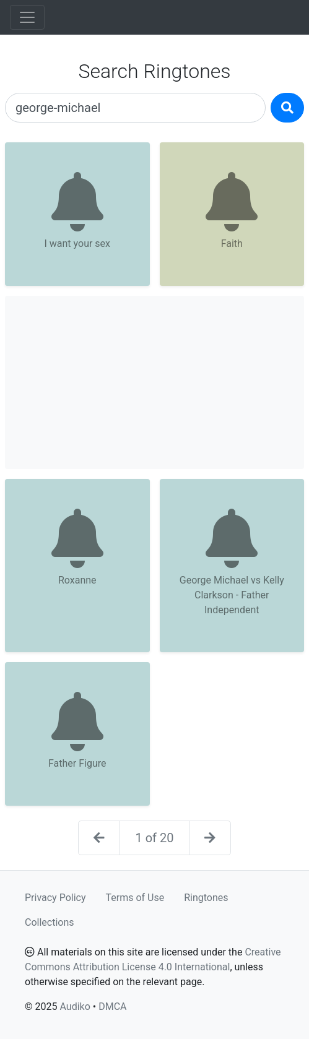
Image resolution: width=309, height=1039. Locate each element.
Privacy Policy (55, 897)
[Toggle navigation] (27, 17)
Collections (49, 922)
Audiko (74, 1006)
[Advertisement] (154, 382)
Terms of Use (135, 897)
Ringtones (206, 897)
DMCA (112, 1006)
